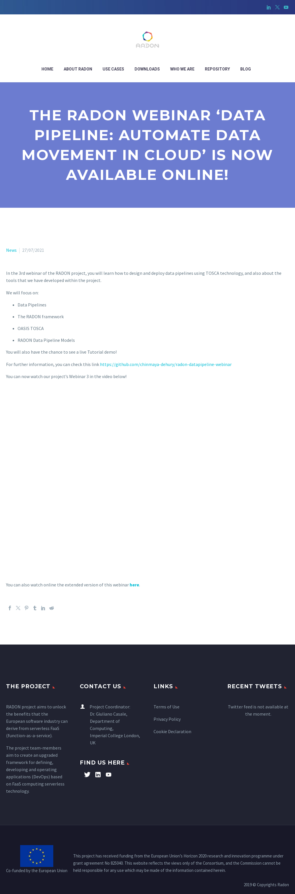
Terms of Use (166, 707)
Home (47, 69)
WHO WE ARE (182, 69)
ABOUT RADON (78, 69)
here (134, 585)
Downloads (147, 69)
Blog (245, 69)
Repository (217, 69)
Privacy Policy (167, 719)
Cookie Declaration (172, 731)
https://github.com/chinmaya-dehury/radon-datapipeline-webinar (166, 364)
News (11, 250)
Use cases (113, 69)
